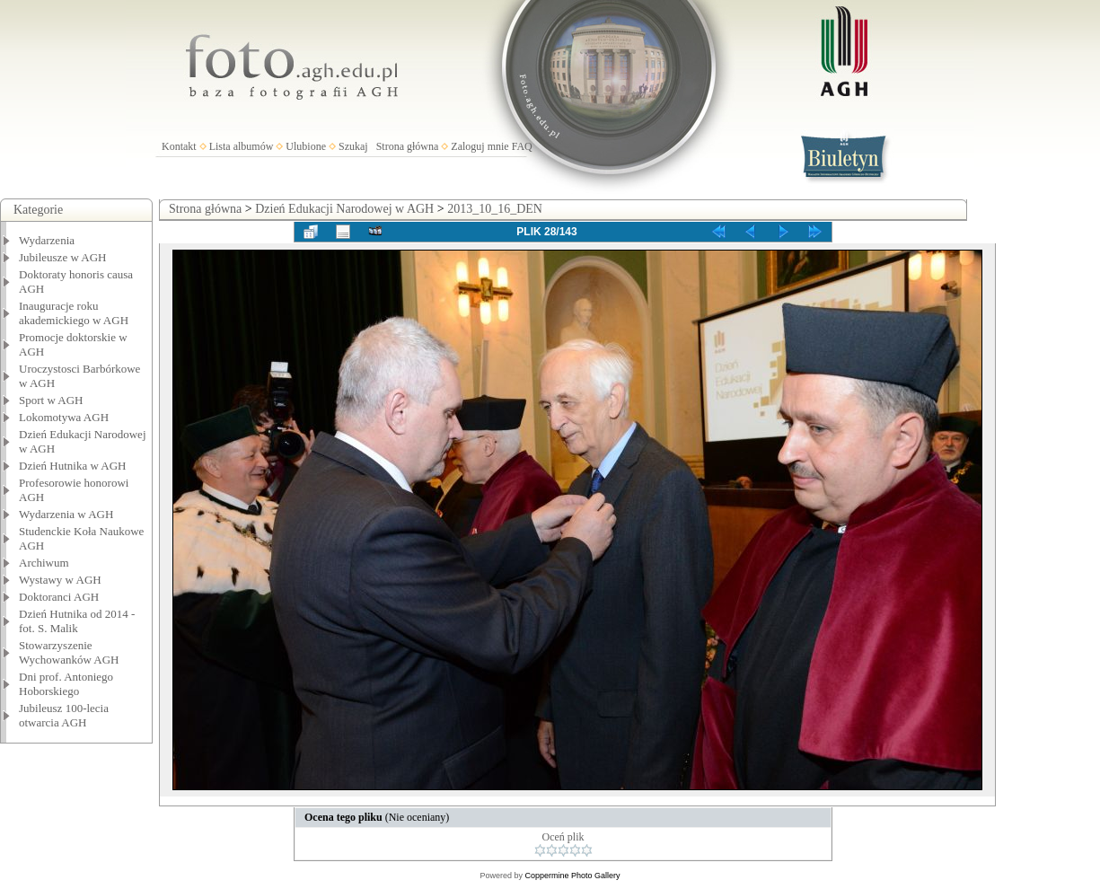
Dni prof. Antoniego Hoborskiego (66, 684)
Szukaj (353, 146)
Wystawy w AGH (60, 579)
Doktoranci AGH (59, 596)
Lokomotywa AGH (64, 417)
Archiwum (44, 562)
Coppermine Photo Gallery (572, 875)
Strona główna (407, 146)
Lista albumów (241, 146)
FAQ (522, 146)
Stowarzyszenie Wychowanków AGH (69, 652)
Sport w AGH (51, 400)
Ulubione (306, 146)
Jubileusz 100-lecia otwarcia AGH (64, 715)
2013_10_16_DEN (494, 209)
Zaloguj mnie (479, 146)
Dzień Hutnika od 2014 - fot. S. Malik (77, 621)
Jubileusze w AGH (63, 257)
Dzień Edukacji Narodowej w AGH (344, 209)
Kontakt (179, 146)
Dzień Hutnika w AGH (73, 465)
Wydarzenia (47, 240)
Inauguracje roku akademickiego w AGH (73, 313)
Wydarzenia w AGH (66, 514)
